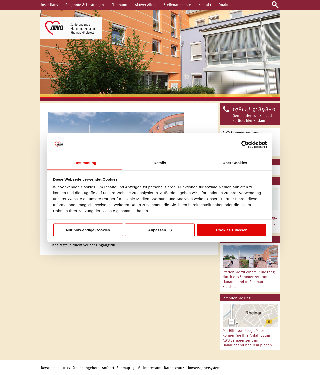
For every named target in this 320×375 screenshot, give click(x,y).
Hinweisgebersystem (203, 368)
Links (66, 368)
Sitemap (123, 368)
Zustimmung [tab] (85, 163)
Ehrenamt (120, 5)
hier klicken (255, 120)
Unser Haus (49, 5)
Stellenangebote (177, 5)
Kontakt (204, 5)
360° (137, 368)
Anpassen (160, 230)
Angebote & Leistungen (85, 5)
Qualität (225, 5)
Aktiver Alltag (145, 5)
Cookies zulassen (232, 230)
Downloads (50, 368)
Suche (275, 5)
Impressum (152, 368)
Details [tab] (160, 163)
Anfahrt (108, 368)
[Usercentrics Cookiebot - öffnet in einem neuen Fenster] (245, 144)
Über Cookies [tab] (235, 163)
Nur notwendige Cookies (88, 230)
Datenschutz (174, 368)
